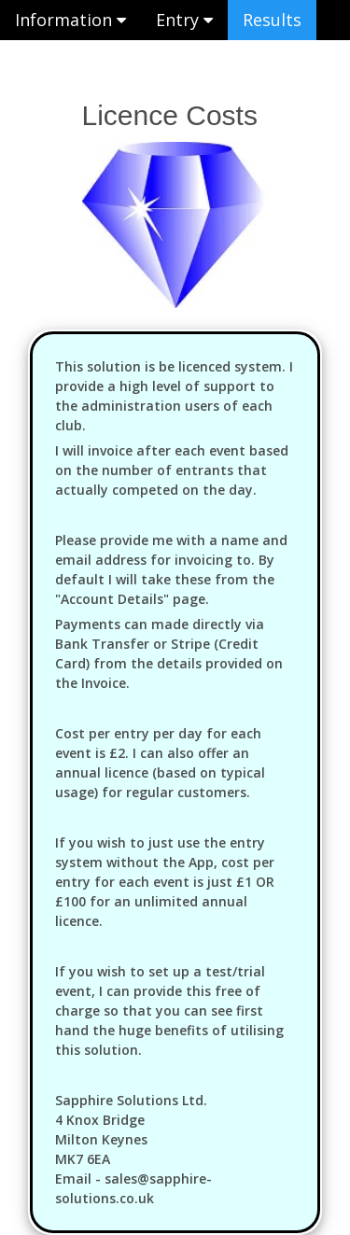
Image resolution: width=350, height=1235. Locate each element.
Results (272, 19)
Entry (184, 19)
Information (70, 19)
